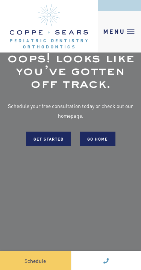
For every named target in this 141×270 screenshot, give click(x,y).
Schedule (35, 260)
